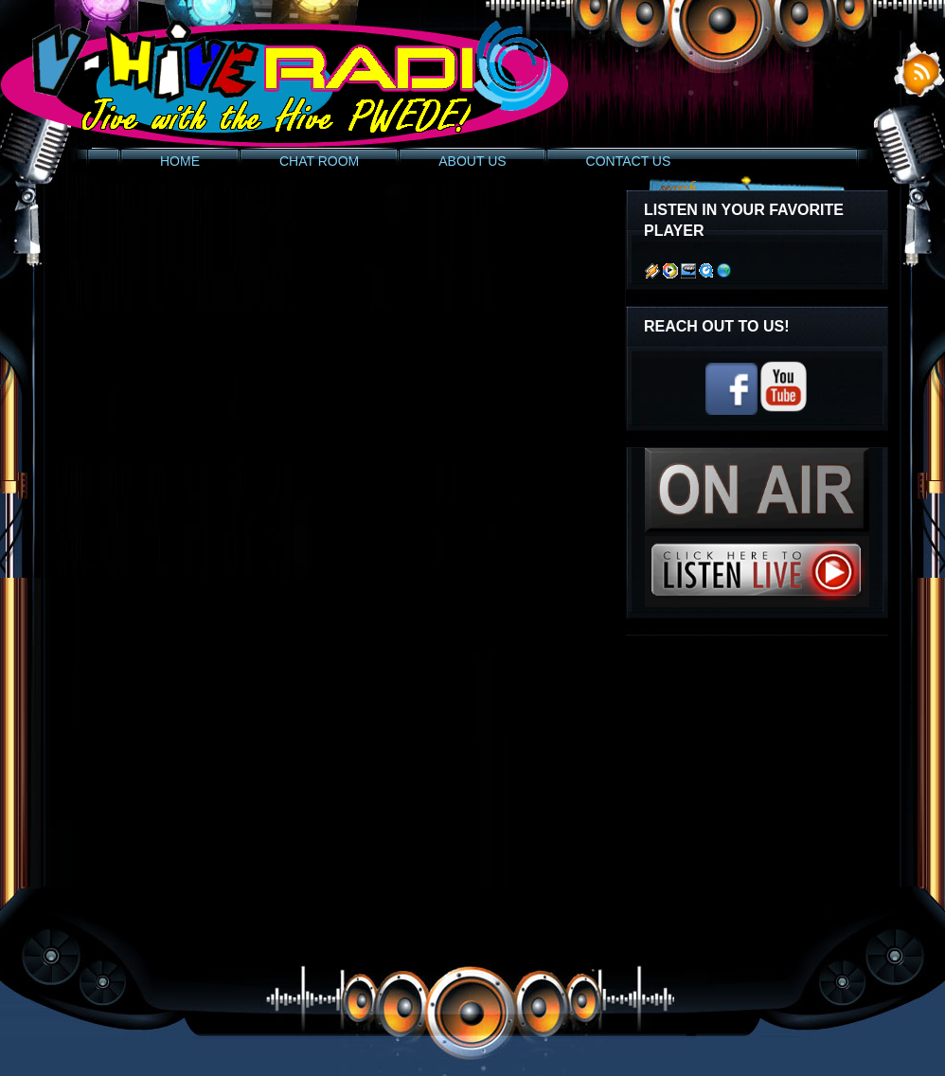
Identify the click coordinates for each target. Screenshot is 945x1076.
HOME (180, 161)
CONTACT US (628, 161)
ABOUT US (472, 161)
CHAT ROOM (319, 161)
